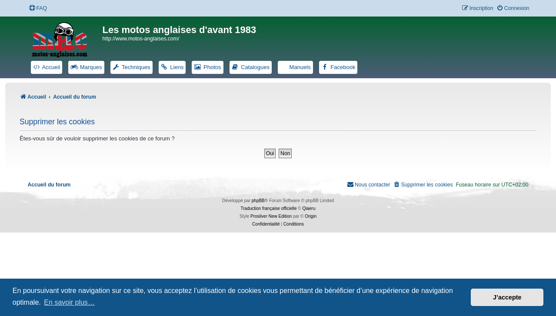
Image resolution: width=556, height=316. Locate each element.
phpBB (258, 200)
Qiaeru (308, 208)
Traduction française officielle (269, 208)
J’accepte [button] (507, 297)
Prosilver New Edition (271, 216)
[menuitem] (38, 8)
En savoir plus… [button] (69, 302)
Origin (310, 216)
